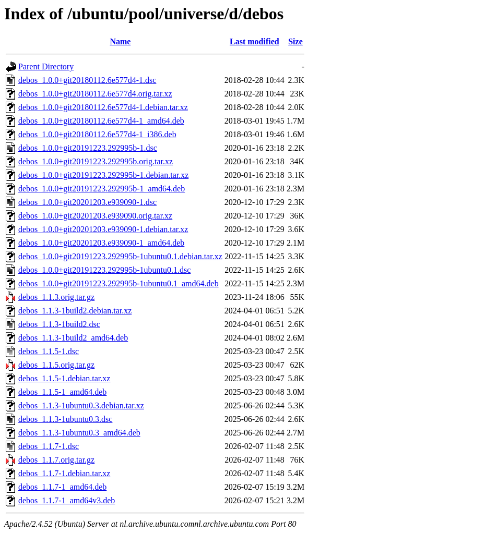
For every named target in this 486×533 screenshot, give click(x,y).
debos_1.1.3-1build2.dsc (59, 324)
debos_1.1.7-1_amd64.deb (62, 486)
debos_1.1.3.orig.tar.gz (56, 297)
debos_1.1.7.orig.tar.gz (56, 459)
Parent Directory (46, 66)
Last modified (254, 41)
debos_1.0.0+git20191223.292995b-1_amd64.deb (101, 188)
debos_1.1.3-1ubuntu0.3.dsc (65, 419)
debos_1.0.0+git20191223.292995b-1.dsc (87, 147)
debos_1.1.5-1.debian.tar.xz (64, 378)
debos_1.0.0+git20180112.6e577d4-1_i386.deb (97, 134)
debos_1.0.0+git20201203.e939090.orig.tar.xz (95, 215)
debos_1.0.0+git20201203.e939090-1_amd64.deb (101, 242)
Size (295, 41)
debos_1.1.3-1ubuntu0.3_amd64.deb (79, 432)
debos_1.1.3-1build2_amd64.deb (73, 337)
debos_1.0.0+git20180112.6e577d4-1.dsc (87, 80)
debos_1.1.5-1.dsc (48, 351)
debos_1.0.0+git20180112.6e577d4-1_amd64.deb (101, 120)
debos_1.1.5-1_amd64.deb (62, 391)
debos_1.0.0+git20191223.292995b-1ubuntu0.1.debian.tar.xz (120, 256)
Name (120, 41)
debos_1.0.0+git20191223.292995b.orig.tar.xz (95, 161)
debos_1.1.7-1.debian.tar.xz (64, 473)
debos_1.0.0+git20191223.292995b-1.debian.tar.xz (103, 175)
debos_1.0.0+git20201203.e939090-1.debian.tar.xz (103, 229)
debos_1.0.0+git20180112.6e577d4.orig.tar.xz (95, 93)
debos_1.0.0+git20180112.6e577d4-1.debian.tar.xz (103, 107)
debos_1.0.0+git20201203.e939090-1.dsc (87, 202)
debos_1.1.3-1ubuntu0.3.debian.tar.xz (81, 405)
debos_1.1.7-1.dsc (48, 446)
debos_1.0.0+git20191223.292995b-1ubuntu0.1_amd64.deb (118, 283)
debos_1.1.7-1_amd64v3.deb (66, 500)
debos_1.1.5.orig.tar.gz (56, 364)
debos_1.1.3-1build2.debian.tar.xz (75, 310)
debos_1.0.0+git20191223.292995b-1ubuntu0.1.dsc (104, 269)
